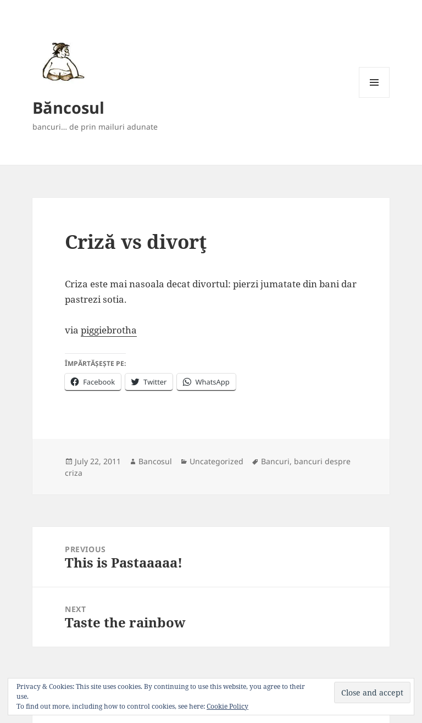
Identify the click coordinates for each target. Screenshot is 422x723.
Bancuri (275, 461)
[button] (61, 61)
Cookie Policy (227, 706)
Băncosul (68, 107)
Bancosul (155, 461)
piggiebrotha (109, 330)
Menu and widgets (374, 97)
